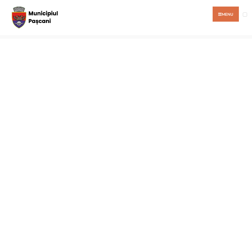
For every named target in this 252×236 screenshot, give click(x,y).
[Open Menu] (245, 14)
